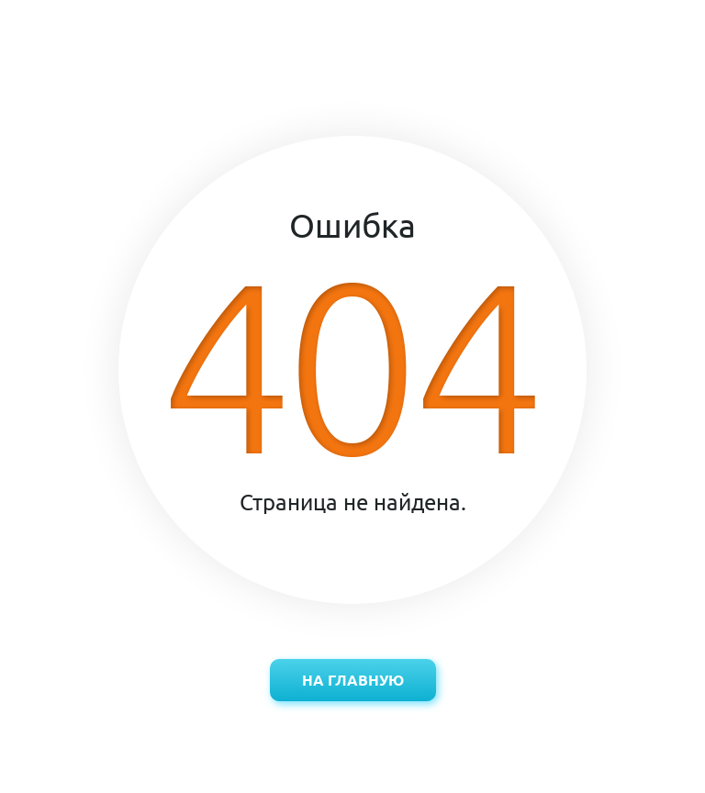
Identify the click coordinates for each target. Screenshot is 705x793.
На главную (353, 680)
